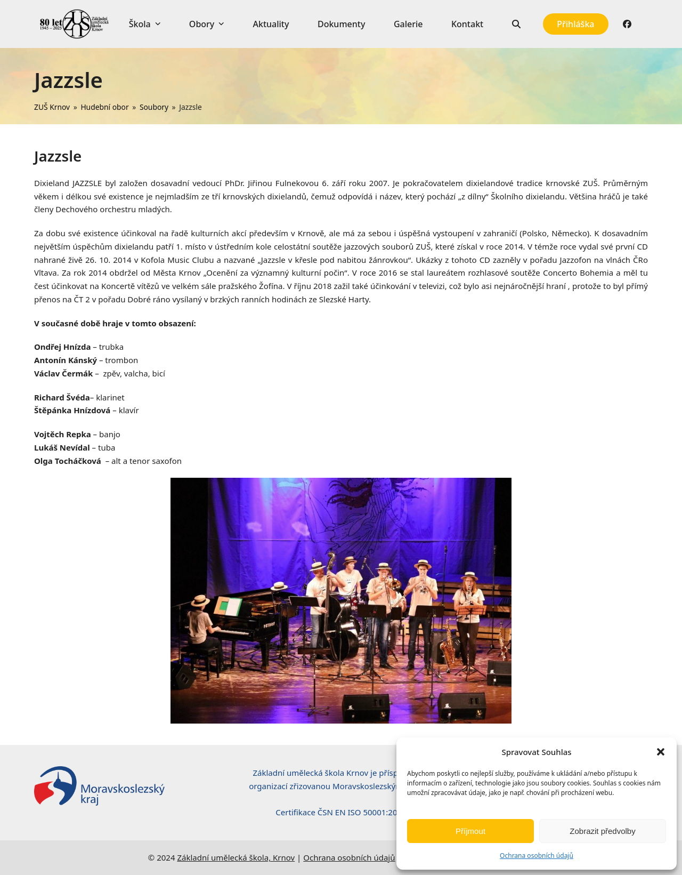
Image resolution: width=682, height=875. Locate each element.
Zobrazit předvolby (602, 831)
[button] (660, 751)
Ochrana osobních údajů (536, 855)
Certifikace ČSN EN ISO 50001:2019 (340, 812)
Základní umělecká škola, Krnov (236, 857)
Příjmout (470, 831)
